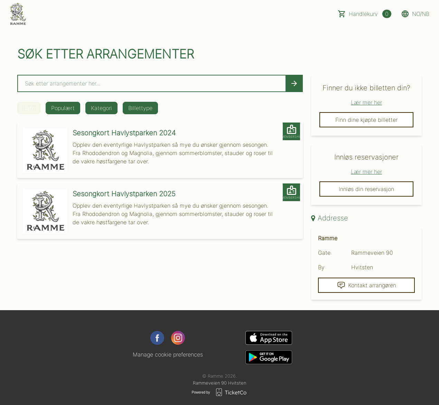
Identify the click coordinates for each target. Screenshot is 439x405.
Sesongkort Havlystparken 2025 (124, 194)
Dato (29, 108)
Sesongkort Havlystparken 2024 (124, 133)
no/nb (415, 14)
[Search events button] (294, 83)
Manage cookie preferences (168, 354)
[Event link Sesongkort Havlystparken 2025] (42, 211)
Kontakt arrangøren (366, 285)
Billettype (140, 108)
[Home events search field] (160, 83)
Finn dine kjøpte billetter (366, 119)
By (321, 267)
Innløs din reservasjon (366, 189)
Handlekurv (370, 14)
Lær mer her (366, 102)
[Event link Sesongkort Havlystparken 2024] (42, 150)
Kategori (101, 108)
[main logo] (18, 14)
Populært (63, 108)
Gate (324, 252)
